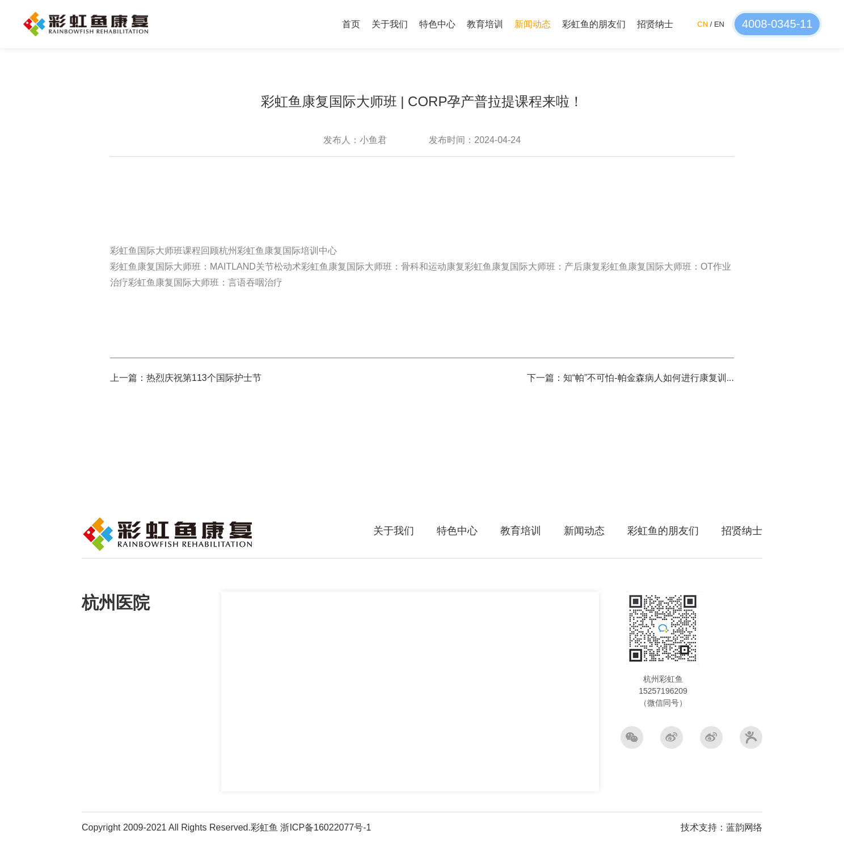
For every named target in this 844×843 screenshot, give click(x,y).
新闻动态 (532, 24)
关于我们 (390, 24)
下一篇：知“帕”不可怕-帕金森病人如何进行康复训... (630, 378)
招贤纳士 (655, 24)
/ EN (710, 24)
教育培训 (485, 24)
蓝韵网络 (744, 827)
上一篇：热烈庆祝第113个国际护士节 (185, 378)
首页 (351, 24)
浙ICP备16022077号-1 (325, 827)
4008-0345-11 (777, 24)
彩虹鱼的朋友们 (594, 24)
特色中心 (437, 24)
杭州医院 (116, 602)
